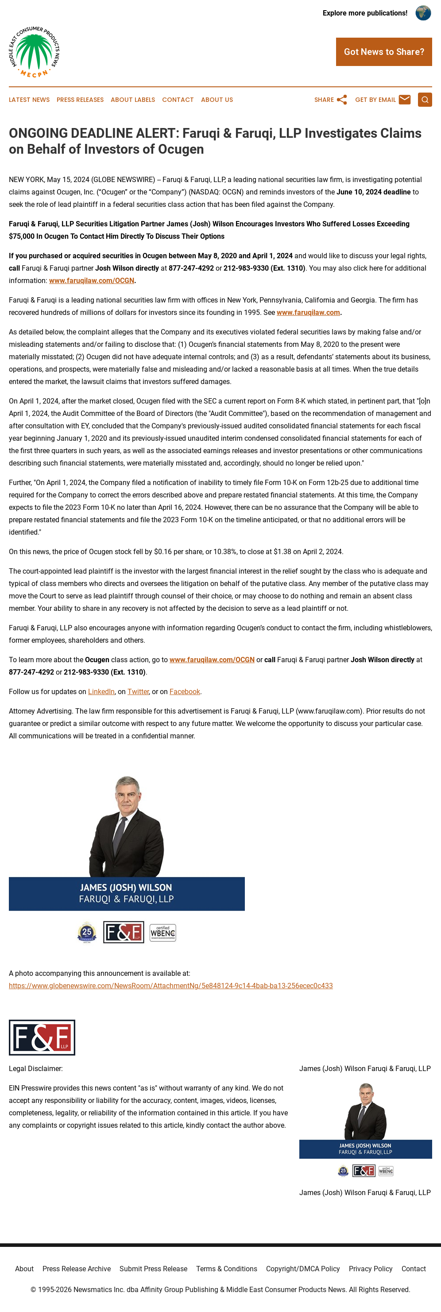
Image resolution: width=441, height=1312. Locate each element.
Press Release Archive (77, 1269)
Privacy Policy (371, 1269)
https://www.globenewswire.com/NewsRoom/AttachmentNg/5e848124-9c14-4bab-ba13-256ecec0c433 (171, 986)
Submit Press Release (153, 1269)
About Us (217, 100)
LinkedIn (101, 691)
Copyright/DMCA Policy (303, 1269)
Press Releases (80, 100)
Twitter (138, 691)
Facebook (185, 691)
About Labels (133, 100)
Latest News (29, 100)
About (24, 1269)
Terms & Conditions (226, 1269)
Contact (178, 100)
